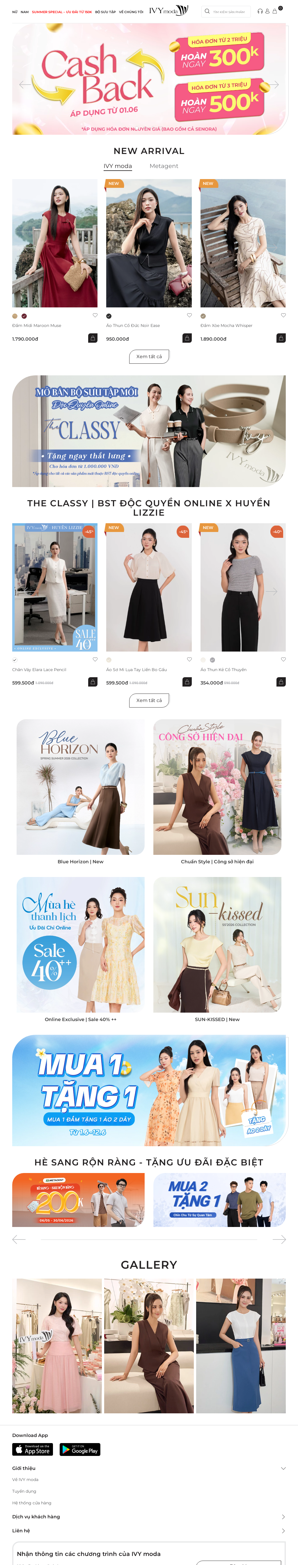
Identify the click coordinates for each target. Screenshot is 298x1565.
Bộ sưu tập (105, 12)
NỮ (14, 12)
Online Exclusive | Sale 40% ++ (80, 1019)
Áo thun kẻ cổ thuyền (223, 669)
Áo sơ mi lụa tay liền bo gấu (136, 669)
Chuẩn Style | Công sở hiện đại (217, 861)
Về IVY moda (25, 1479)
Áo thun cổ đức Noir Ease (133, 325)
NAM (25, 12)
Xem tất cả (149, 356)
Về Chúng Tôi (131, 12)
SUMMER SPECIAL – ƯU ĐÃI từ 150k (62, 12)
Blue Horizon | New (81, 861)
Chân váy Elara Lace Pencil (39, 669)
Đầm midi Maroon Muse (36, 325)
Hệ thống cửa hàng (32, 1503)
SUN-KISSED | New (217, 1019)
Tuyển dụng (24, 1491)
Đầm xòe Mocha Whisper (227, 325)
